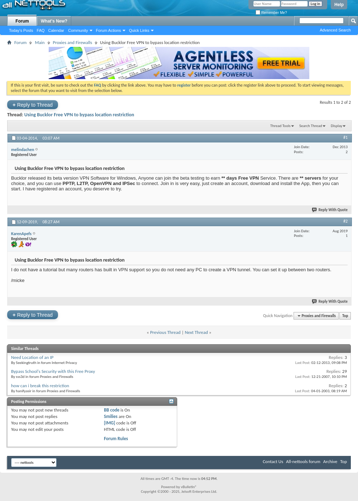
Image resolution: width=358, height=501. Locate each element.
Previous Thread (165, 332)
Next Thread (196, 332)
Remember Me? (271, 13)
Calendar (56, 30)
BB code (111, 410)
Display (336, 125)
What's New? (54, 21)
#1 (345, 137)
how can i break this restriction (40, 385)
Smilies (110, 416)
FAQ (41, 30)
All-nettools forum (303, 461)
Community (78, 30)
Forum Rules (116, 438)
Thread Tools (280, 125)
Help (339, 4)
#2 (345, 221)
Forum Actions (108, 30)
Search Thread (310, 125)
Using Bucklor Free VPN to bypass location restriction (79, 115)
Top (345, 315)
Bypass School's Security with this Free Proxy (53, 371)
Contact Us (273, 461)
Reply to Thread (33, 105)
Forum (22, 21)
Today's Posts (21, 30)
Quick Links (139, 30)
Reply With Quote (330, 210)
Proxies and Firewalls (72, 42)
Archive (330, 461)
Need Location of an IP (32, 357)
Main (39, 42)
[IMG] (109, 422)
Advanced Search (335, 30)
